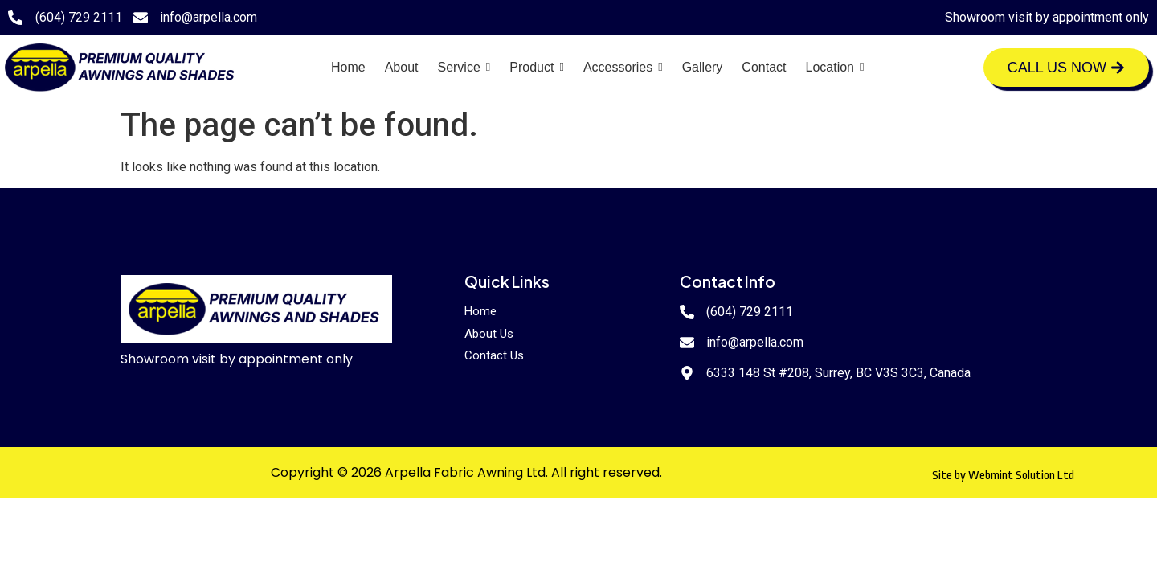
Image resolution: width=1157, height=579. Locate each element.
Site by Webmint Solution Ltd (1003, 475)
